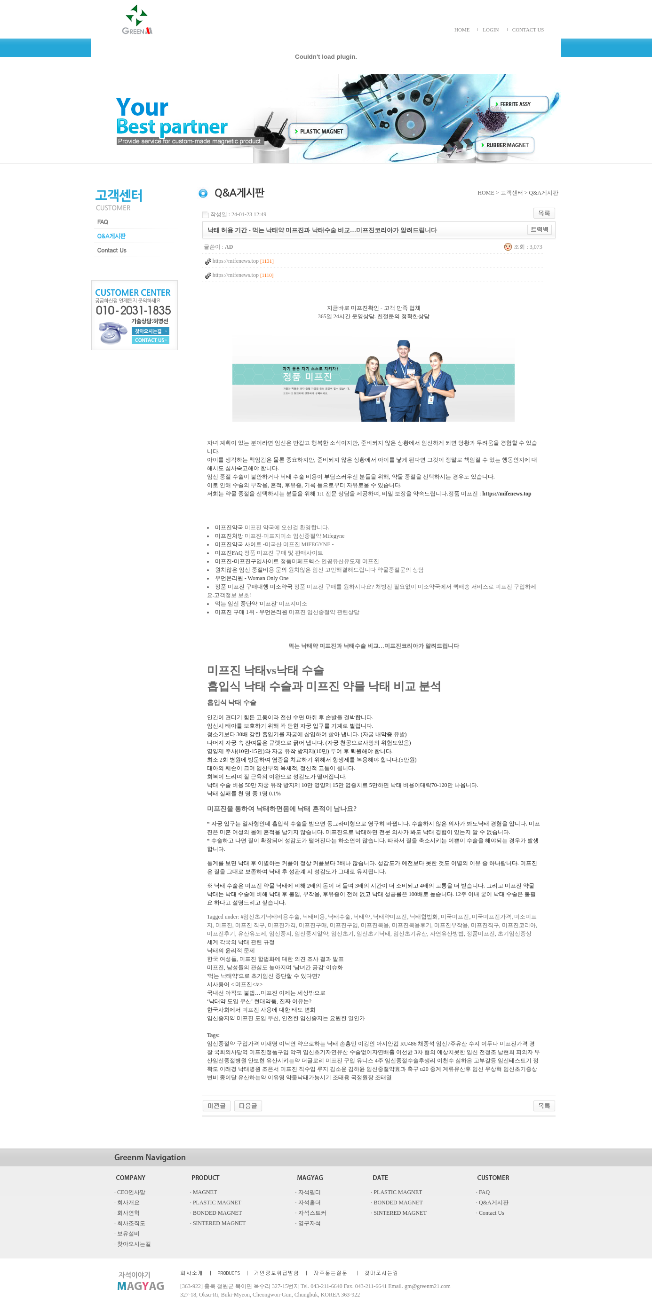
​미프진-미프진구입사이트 (247, 561)
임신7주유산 (451, 1043)
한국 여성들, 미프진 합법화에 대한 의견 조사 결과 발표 (275, 959)
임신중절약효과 (386, 1069)
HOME (461, 29)
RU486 (408, 1043)
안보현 (256, 1060)
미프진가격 (514, 1043)
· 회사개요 (127, 1202)
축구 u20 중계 (424, 1069)
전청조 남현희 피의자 (506, 1052)
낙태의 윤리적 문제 (231, 950)
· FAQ (483, 1192)
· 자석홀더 (308, 1202)
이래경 (228, 1069)
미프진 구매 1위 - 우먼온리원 (251, 612)
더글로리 (313, 1060)
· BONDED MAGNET (396, 1202)
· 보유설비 (127, 1233)
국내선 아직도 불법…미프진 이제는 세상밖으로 (266, 993)
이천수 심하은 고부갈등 (466, 1060)
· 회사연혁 (127, 1213)
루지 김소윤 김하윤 (341, 1069)
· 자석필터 (308, 1192)
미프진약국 (229, 527)
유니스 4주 (370, 1060)
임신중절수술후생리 (410, 1060)
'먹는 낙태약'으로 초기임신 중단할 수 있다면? (263, 976)
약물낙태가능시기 (308, 1077)
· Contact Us (490, 1213)
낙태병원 (249, 1069)
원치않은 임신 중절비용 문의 (251, 569)
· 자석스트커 (310, 1213)
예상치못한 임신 (457, 1052)
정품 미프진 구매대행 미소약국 (254, 586)
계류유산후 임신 (463, 1069)
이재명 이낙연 (278, 1043)
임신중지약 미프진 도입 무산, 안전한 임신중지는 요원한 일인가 (286, 1018)
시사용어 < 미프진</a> (235, 984)
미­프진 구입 (340, 1060)
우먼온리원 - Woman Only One (252, 578)
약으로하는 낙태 (317, 1043)
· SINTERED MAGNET (398, 1213)
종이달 (228, 1077)
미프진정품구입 (269, 1052)
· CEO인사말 (129, 1192)
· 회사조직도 (129, 1223)
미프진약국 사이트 (238, 544)
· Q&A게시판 (492, 1202)
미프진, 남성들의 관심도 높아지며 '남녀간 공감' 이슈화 (275, 967)
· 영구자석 (308, 1223)
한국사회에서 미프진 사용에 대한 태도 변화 (261, 1009)
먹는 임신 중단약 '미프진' (246, 603)
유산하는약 (252, 1077)
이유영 (276, 1077)
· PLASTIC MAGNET (396, 1192)
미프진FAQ (229, 553)
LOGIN (491, 29)
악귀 (296, 1052)
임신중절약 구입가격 (233, 1043)
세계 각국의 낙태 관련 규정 (241, 942)
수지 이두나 (483, 1043)
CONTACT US (528, 29)
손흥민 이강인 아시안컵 (369, 1043)
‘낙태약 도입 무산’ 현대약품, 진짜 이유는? (259, 1001)
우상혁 (493, 1069)
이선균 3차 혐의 (416, 1052)
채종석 (426, 1043)
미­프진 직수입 (298, 1069)
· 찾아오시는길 (132, 1244)
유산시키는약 (283, 1060)
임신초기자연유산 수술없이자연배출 (349, 1052)
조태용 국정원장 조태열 (362, 1077)
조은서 (270, 1069)
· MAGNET (203, 1192)
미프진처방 (229, 536)
